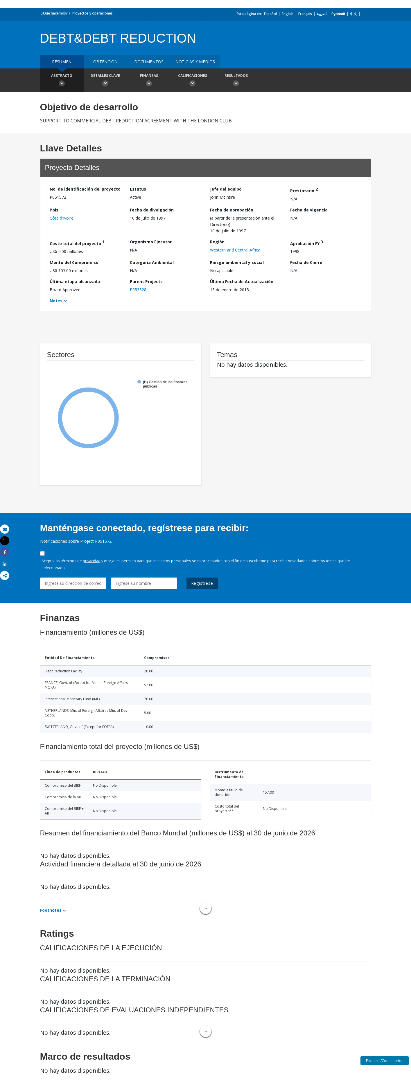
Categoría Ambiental (152, 262)
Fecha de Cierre (306, 262)
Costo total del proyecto (77, 242)
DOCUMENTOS (149, 61)
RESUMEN (61, 61)
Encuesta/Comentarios (384, 1060)
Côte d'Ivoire (61, 218)
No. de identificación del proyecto (85, 189)
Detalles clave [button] (105, 81)
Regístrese (202, 583)
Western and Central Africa (235, 250)
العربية (321, 13)
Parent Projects (146, 281)
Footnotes (51, 910)
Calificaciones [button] (192, 81)
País (54, 210)
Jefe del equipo (226, 189)
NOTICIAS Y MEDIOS (195, 61)
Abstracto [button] (62, 81)
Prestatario (304, 189)
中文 (353, 13)
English (287, 13)
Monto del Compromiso (74, 262)
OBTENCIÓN (105, 61)
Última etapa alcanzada (75, 281)
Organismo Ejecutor (151, 242)
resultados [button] (236, 81)
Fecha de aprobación (231, 210)
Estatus (138, 189)
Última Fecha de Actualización (241, 281)
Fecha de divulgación (152, 210)
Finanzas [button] (149, 81)
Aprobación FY (306, 242)
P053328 (138, 289)
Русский (338, 13)
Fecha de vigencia (309, 210)
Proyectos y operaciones (92, 13)
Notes (56, 300)
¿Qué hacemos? (54, 13)
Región (217, 242)
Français (305, 13)
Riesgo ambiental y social (237, 262)
